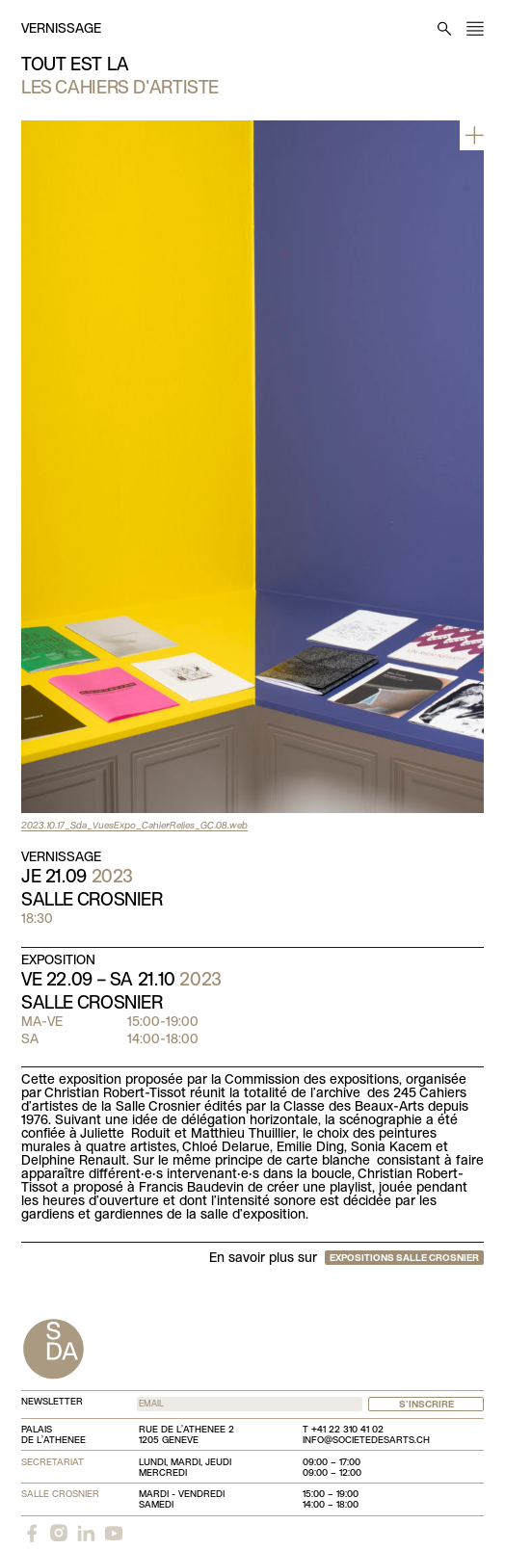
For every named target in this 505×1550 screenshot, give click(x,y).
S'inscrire (426, 1405)
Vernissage (61, 29)
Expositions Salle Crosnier (404, 1258)
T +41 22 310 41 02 (343, 1430)
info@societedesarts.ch (366, 1440)
